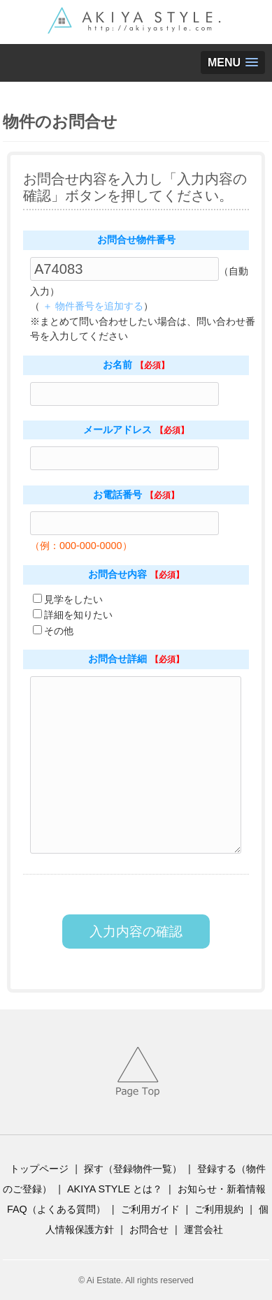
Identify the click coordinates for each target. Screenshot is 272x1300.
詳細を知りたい (78, 614)
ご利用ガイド (150, 1209)
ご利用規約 (218, 1209)
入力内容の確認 (136, 931)
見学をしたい (73, 599)
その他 (58, 630)
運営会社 (203, 1229)
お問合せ (149, 1229)
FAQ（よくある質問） (56, 1209)
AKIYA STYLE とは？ (114, 1189)
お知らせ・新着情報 (222, 1189)
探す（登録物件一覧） (133, 1168)
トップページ (39, 1168)
